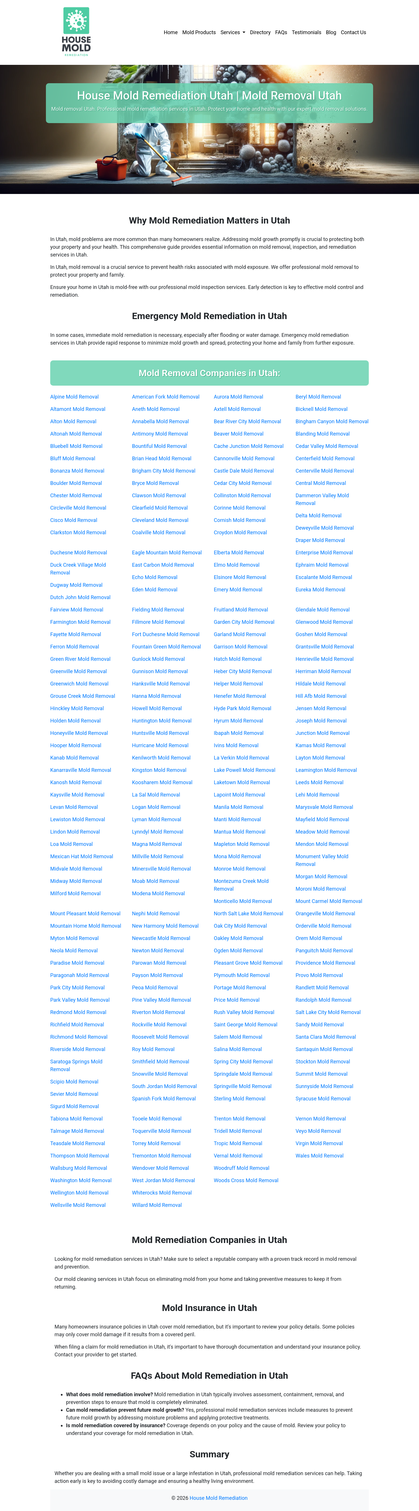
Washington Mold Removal (81, 1180)
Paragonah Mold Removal (79, 975)
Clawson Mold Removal (159, 495)
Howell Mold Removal (157, 708)
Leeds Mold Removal (320, 782)
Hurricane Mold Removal (160, 745)
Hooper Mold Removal (75, 745)
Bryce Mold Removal (155, 483)
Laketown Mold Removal (242, 782)
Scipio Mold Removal (74, 1082)
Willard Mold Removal (157, 1205)
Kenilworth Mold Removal (161, 758)
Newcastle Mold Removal (161, 938)
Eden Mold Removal (154, 589)
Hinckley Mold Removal (77, 708)
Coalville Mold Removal (158, 532)
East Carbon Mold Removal (163, 565)
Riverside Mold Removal (77, 1049)
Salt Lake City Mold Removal (328, 1012)
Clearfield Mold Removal (160, 508)
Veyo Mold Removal (318, 1131)
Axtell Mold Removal (237, 409)
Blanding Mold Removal (323, 434)
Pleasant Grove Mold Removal (248, 963)
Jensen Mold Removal (321, 708)
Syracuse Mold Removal (323, 1099)
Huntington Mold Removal (162, 721)
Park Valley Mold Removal (80, 1000)
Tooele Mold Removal (157, 1119)
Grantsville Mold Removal (325, 647)
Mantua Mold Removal (239, 832)
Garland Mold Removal (240, 634)
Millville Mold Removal (157, 856)
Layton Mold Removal (320, 758)
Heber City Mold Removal (243, 671)
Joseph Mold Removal (321, 721)
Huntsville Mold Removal (160, 733)
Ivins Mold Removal (236, 745)
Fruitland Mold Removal (241, 610)
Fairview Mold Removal (76, 610)
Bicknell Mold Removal (322, 409)
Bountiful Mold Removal (159, 446)
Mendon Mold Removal (322, 844)
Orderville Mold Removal (323, 926)
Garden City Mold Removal (244, 622)
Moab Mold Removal (155, 881)
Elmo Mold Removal (236, 565)
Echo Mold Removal (154, 577)
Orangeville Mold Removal (325, 913)
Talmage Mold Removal (77, 1131)
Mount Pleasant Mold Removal (85, 913)
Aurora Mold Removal (238, 397)
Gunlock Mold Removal (158, 659)
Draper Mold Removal (320, 540)
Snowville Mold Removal (160, 1074)
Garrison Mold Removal (240, 647)
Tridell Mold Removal (238, 1131)
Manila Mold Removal (238, 807)
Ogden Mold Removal (238, 950)
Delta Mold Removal (319, 515)
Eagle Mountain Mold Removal (167, 552)
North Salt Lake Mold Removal (248, 913)
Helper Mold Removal (238, 684)
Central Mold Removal (321, 483)
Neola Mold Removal (74, 950)
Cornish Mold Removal (239, 520)
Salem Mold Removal (238, 1037)
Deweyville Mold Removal (325, 528)
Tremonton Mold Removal (161, 1156)
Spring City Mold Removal (243, 1062)
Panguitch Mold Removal (324, 950)
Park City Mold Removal (77, 987)
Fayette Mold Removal (75, 634)
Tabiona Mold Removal (76, 1119)
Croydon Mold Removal (240, 532)
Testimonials (306, 32)
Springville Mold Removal (242, 1086)
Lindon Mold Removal (75, 832)
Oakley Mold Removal (238, 938)
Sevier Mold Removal (74, 1094)
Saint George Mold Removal (246, 1024)
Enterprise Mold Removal (324, 552)
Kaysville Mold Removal (77, 795)
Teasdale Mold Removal (77, 1143)
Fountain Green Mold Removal (166, 647)
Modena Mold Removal (158, 893)
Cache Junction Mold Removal (249, 446)
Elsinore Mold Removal (240, 577)
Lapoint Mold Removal (239, 795)
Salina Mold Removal (238, 1049)
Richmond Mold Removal (79, 1037)
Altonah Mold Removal (76, 434)
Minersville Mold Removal (161, 869)
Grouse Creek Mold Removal (82, 696)
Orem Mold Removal (319, 938)
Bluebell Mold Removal (76, 446)
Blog (331, 32)
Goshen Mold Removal (321, 634)
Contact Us (353, 32)
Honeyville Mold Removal (79, 733)
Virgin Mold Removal (319, 1143)
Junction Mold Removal (323, 733)
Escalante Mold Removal (324, 577)
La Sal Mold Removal (156, 795)
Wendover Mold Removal (160, 1168)
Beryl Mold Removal (318, 397)
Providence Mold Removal (325, 963)
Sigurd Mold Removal (74, 1106)
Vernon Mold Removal (321, 1119)
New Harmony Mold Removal (165, 926)
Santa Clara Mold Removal (326, 1037)
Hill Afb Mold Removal (321, 696)
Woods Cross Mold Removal (246, 1180)
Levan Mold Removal (74, 807)
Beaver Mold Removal (238, 434)
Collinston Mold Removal (242, 495)
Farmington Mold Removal (80, 622)
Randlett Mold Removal (322, 987)
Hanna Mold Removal (156, 696)
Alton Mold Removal (73, 421)
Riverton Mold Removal (158, 1012)
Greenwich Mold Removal (79, 684)
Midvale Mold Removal (76, 869)
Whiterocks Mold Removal (162, 1193)
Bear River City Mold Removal (247, 421)
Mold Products (199, 32)
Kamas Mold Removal (321, 745)
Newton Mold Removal (158, 950)
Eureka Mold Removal (320, 589)
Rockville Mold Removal (159, 1024)
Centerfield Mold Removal (325, 458)
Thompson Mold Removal (79, 1156)
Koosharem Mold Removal (162, 782)
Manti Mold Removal (237, 819)
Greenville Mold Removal (78, 671)
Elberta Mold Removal (239, 552)
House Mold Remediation (219, 1498)
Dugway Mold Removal (76, 585)
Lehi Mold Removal (317, 795)
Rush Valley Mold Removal (244, 1012)
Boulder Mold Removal (76, 483)
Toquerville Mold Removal (161, 1131)
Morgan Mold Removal (322, 876)
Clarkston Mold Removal (78, 532)
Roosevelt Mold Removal (160, 1037)
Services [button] (230, 32)
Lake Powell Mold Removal (245, 770)
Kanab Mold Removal (74, 758)
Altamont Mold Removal (77, 409)
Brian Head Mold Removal (161, 458)
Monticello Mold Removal (243, 901)
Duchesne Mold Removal (78, 552)
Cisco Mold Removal (73, 520)
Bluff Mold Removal (72, 458)
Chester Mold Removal (76, 495)
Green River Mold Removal (80, 659)
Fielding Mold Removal (158, 610)
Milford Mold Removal (75, 893)
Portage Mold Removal (240, 987)
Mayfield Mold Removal (322, 819)
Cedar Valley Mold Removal (327, 446)
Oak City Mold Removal (240, 926)
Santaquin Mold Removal (324, 1049)
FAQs (281, 32)
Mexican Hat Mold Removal (81, 856)
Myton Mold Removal (74, 938)
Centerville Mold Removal (325, 471)
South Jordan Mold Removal (164, 1086)
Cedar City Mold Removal (242, 483)
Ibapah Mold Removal (238, 733)
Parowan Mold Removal (159, 963)
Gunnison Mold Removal (160, 671)
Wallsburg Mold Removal (78, 1168)
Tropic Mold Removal (238, 1143)
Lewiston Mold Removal (77, 819)
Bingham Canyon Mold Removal (332, 421)
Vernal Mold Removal (238, 1156)
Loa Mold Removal (71, 844)
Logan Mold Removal (156, 807)
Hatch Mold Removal (238, 659)
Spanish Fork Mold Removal (164, 1099)
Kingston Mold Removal (159, 770)
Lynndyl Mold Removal (157, 832)
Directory (260, 32)
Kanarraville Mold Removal (80, 770)
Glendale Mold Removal (323, 610)
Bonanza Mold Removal (77, 471)
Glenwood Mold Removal (324, 622)
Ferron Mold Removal (74, 647)
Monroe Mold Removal (239, 869)
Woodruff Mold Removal (241, 1168)
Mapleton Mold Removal (241, 844)
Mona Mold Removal (237, 856)
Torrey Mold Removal (156, 1143)
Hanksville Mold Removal (161, 684)
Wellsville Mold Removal (78, 1205)
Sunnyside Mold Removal (324, 1086)
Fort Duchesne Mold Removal (165, 634)
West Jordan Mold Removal (163, 1180)
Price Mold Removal (237, 1000)
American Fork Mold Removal (165, 397)
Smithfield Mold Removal (160, 1062)
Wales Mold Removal (320, 1156)
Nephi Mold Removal (156, 913)
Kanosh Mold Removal (76, 782)
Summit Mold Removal (322, 1074)
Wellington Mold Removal (79, 1193)
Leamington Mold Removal (326, 770)
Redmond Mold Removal (78, 1012)
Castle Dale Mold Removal (244, 471)
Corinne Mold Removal (240, 508)
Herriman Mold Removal (323, 671)
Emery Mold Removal (238, 589)
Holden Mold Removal (75, 721)
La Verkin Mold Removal (241, 758)
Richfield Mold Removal (77, 1024)
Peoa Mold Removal (155, 987)
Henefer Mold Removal (240, 696)
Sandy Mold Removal (320, 1024)
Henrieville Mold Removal (325, 659)
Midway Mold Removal (76, 881)
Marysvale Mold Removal (324, 807)
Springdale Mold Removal (243, 1074)
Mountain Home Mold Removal (85, 926)
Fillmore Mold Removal (158, 622)
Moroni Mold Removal (321, 889)
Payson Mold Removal (157, 975)
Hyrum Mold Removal (238, 721)
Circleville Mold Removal (78, 508)
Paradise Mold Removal (77, 963)
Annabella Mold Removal (160, 421)
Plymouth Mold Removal (242, 975)
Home (171, 32)
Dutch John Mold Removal (80, 597)
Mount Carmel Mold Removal (329, 901)
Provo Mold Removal (319, 975)
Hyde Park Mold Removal (242, 708)
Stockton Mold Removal (323, 1062)
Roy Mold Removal (153, 1049)
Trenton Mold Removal (239, 1119)
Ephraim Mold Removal (322, 565)
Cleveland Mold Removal (160, 520)
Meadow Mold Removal (323, 832)
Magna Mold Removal (157, 844)
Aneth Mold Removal (156, 409)
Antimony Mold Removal (160, 434)
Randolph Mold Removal (323, 1000)
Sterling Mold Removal (239, 1099)
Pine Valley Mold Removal (161, 1000)
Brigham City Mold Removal (163, 471)
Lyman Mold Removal (156, 819)
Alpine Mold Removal (74, 397)
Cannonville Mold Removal (244, 458)
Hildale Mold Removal (321, 684)
